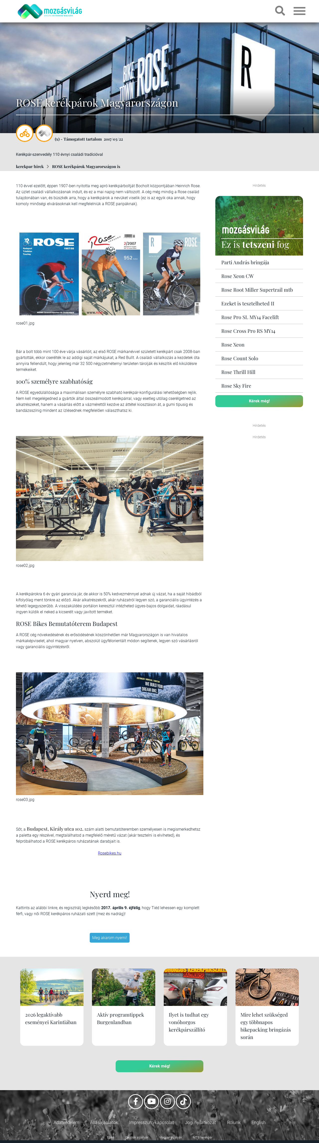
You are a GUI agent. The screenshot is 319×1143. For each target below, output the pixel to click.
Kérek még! (259, 401)
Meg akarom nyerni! (109, 937)
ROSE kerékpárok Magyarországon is (86, 166)
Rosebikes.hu (109, 853)
